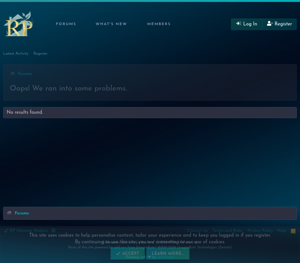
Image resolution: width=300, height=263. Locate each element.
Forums (66, 24)
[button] (80, 24)
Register (41, 53)
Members (159, 24)
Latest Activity (16, 53)
